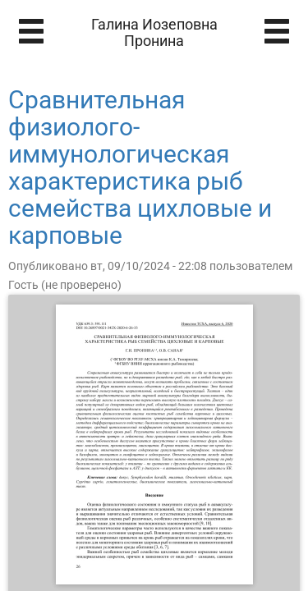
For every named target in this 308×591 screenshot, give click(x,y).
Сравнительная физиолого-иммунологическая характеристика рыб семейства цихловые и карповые (140, 167)
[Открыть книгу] (154, 444)
